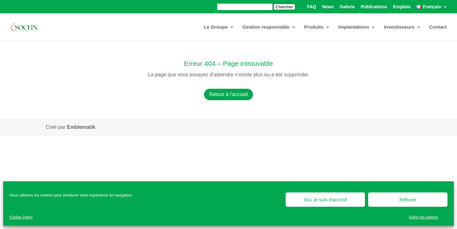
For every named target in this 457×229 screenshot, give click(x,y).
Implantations (353, 27)
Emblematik (81, 127)
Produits (314, 27)
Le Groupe (216, 27)
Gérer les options (423, 217)
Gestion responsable (265, 27)
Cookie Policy (21, 217)
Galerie (347, 6)
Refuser (408, 199)
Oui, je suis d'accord (325, 199)
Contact (438, 27)
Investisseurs (399, 27)
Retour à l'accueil (228, 94)
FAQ (311, 6)
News (328, 6)
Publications (374, 6)
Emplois (401, 6)
